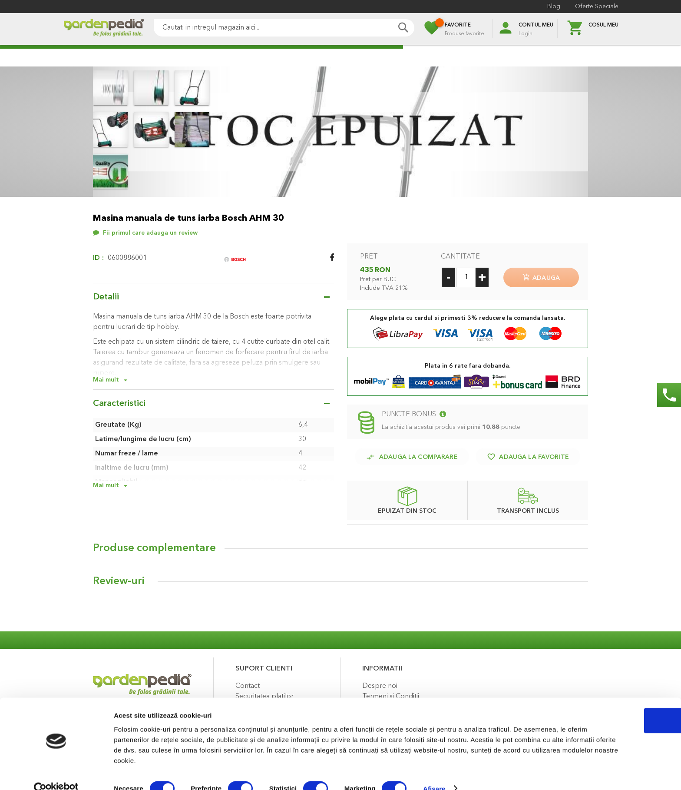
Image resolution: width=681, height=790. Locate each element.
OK (609, 704)
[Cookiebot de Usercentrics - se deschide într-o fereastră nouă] (56, 773)
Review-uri (119, 579)
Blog (553, 6)
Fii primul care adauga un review (150, 233)
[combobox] (284, 28)
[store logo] (104, 29)
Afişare (434, 773)
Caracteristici (119, 403)
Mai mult (106, 380)
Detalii (106, 297)
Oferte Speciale (596, 6)
